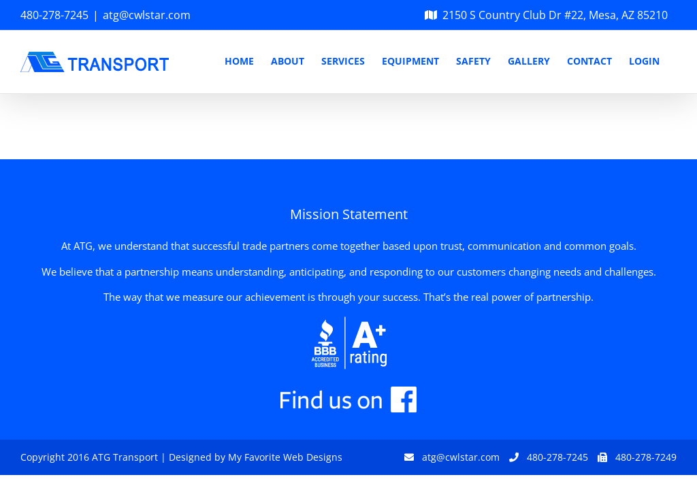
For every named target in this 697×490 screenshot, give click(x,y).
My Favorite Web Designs (285, 457)
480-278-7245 (54, 14)
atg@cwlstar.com (147, 14)
